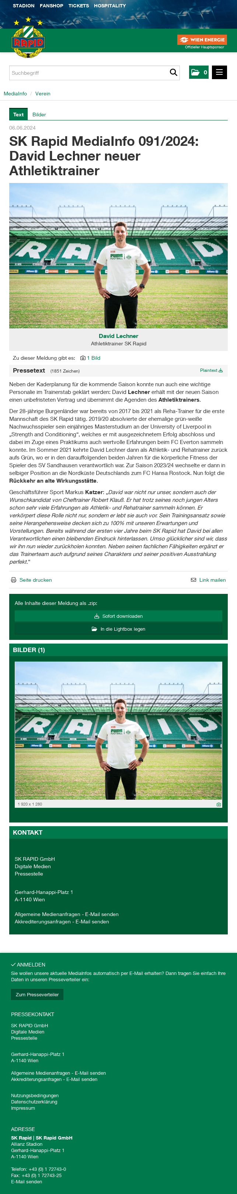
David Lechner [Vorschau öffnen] (118, 335)
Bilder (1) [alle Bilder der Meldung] (29, 650)
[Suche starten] (173, 72)
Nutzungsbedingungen (35, 1095)
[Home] (18, 44)
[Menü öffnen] (219, 72)
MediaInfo (15, 93)
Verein (42, 93)
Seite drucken (36, 580)
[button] (199, 72)
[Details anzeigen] (219, 804)
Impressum (23, 1108)
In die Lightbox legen (118, 629)
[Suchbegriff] (94, 73)
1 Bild (93, 358)
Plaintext (211, 370)
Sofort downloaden (118, 616)
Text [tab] (18, 114)
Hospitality (110, 5)
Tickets (79, 5)
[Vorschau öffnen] (118, 255)
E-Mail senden (102, 914)
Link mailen (212, 580)
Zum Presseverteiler (37, 994)
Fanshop (51, 5)
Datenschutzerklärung (34, 1102)
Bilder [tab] (39, 114)
